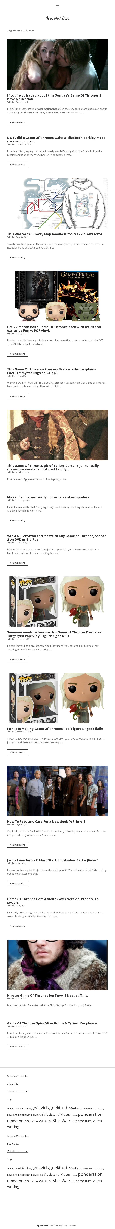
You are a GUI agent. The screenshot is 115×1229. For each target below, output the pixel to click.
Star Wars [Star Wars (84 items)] (62, 1120)
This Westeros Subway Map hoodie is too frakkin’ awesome (57, 203)
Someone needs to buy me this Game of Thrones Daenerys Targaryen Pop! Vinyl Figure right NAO (57, 601)
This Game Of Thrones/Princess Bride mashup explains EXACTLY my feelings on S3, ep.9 (51, 371)
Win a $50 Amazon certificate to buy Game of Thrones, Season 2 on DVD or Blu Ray (56, 538)
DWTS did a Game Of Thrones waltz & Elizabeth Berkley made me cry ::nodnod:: (56, 139)
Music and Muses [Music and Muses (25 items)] (57, 1114)
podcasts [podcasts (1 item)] (74, 1115)
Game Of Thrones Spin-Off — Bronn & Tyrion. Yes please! (52, 1023)
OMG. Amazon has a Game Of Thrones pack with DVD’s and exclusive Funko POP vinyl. (57, 296)
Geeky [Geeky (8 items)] (74, 1108)
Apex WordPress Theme (48, 1225)
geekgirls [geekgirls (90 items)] (40, 1108)
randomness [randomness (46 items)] (18, 1120)
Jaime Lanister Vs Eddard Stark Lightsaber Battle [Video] (52, 860)
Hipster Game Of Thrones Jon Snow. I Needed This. (57, 965)
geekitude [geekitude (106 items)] (59, 1108)
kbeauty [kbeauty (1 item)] (101, 1109)
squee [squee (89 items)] (46, 1120)
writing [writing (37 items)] (13, 1126)
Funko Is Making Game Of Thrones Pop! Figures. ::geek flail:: (57, 698)
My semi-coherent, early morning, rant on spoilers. (48, 497)
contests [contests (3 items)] (11, 1108)
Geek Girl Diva (58, 19)
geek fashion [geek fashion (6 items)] (23, 1108)
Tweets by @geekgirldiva (17, 1076)
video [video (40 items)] (97, 1120)
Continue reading (19, 123)
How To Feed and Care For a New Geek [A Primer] (57, 791)
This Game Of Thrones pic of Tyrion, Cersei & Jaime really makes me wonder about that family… (57, 435)
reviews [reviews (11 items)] (34, 1121)
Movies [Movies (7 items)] (38, 1115)
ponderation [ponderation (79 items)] (90, 1114)
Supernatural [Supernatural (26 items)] (82, 1121)
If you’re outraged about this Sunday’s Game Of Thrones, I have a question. (57, 64)
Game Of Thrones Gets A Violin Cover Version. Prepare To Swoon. (53, 901)
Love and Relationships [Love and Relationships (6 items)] (20, 1115)
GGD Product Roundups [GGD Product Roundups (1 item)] (87, 1109)
